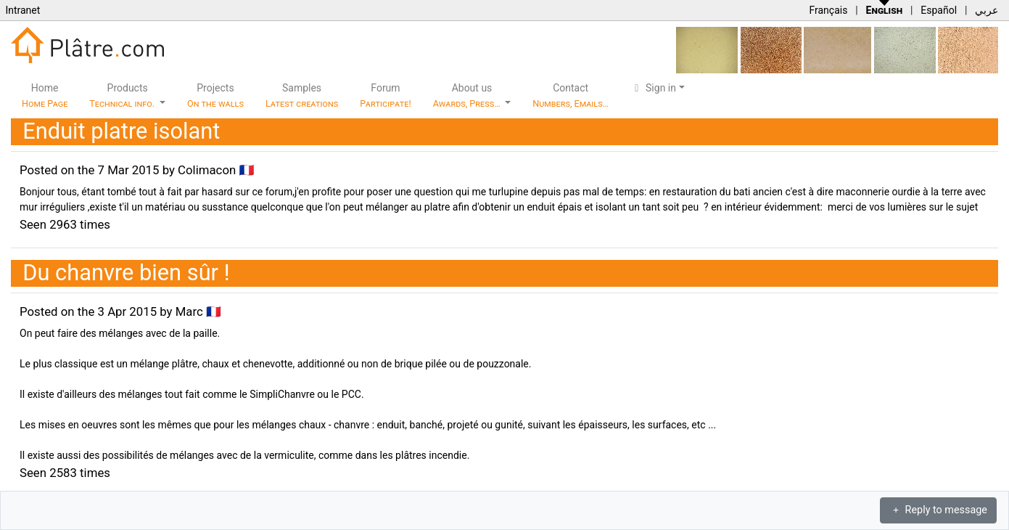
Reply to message (938, 510)
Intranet (22, 10)
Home (44, 95)
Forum (385, 95)
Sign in (653, 88)
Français (828, 10)
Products (123, 95)
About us (468, 95)
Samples (301, 95)
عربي (986, 10)
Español (939, 10)
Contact (570, 95)
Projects (215, 95)
